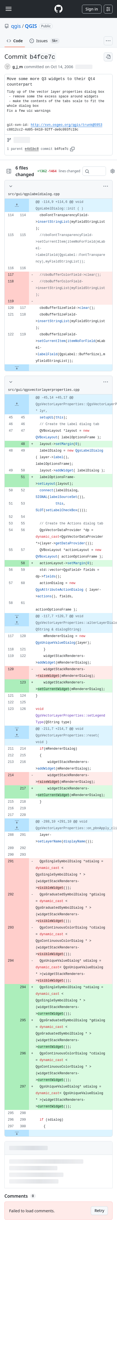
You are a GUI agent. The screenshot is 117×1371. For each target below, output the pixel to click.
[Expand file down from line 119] (17, 367)
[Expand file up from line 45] (17, 404)
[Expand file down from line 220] (17, 821)
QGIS (31, 26)
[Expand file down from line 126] (17, 729)
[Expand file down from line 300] (17, 1133)
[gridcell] (58, 205)
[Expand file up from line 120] (17, 623)
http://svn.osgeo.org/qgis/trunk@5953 (66, 125)
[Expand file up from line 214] (17, 735)
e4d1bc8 (32, 149)
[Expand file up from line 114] (17, 205)
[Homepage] (58, 9)
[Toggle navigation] (8, 9)
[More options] (105, 186)
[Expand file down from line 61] (17, 616)
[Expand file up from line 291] (17, 828)
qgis (16, 26)
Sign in (92, 9)
